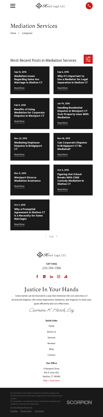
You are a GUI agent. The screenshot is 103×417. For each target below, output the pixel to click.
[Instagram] (58, 276)
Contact (51, 355)
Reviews (51, 343)
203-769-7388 (51, 268)
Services (51, 338)
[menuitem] (14, 411)
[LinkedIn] (51, 276)
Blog (51, 349)
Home (51, 326)
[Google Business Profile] (44, 276)
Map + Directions (51, 381)
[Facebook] (37, 276)
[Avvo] (65, 276)
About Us (51, 332)
